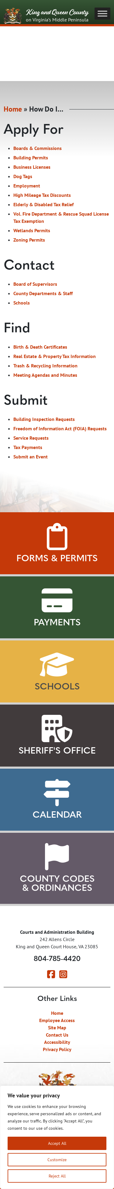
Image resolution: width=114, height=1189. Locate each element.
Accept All (57, 1143)
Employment (26, 187)
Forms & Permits (57, 559)
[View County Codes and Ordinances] (57, 857)
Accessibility (57, 1042)
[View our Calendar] (57, 792)
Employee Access (57, 1020)
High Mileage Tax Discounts (42, 196)
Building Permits (30, 158)
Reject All (57, 1175)
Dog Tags (22, 177)
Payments (57, 623)
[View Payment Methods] (57, 600)
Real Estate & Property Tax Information (54, 357)
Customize (57, 1159)
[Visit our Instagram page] (63, 976)
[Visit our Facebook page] (51, 976)
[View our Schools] (57, 664)
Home (13, 110)
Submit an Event (30, 457)
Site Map (57, 1027)
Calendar (57, 815)
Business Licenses (31, 168)
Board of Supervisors (35, 285)
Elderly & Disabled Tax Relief (43, 205)
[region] (57, 1137)
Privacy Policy (57, 1049)
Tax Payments (27, 448)
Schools (21, 304)
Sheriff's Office (57, 751)
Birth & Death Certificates (40, 348)
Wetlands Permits (31, 231)
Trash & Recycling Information (45, 366)
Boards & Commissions (37, 149)
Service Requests (31, 439)
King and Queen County (46, 16)
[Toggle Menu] (102, 13)
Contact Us (57, 1035)
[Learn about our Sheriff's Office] (57, 728)
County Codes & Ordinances (57, 884)
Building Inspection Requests (44, 420)
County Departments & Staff (43, 294)
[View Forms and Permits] (57, 536)
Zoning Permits (29, 241)
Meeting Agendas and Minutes (45, 376)
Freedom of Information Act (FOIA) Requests (60, 429)
